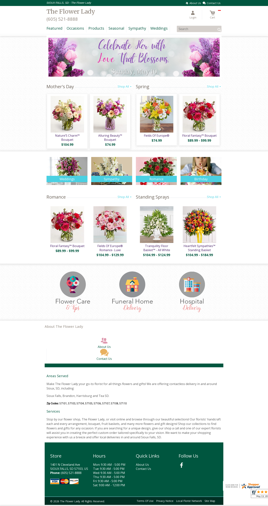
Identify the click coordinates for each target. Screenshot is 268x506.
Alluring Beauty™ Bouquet (110, 138)
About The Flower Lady (64, 327)
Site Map (210, 502)
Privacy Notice (164, 502)
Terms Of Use (145, 502)
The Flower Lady (71, 11)
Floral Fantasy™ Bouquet (199, 136)
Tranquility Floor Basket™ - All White (156, 249)
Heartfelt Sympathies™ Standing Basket (199, 249)
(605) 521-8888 (62, 19)
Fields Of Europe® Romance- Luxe (110, 249)
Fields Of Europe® (156, 136)
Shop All (125, 86)
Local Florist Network (189, 502)
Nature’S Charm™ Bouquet (67, 138)
